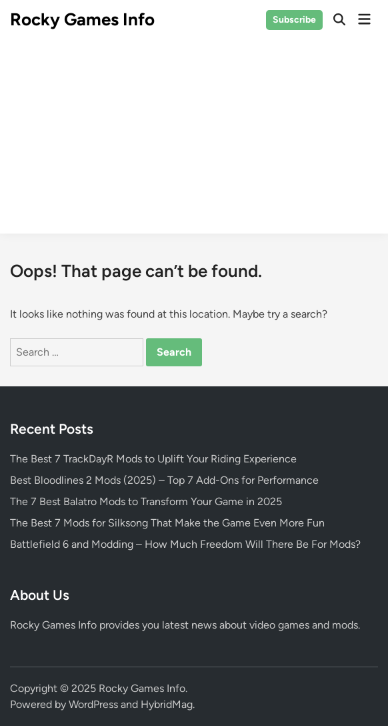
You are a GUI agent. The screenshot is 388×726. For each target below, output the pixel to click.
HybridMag (167, 704)
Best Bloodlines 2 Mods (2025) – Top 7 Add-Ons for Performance (164, 480)
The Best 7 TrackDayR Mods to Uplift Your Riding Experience (153, 458)
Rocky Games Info (82, 19)
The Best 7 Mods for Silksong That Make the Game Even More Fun (167, 522)
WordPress (93, 704)
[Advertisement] (194, 140)
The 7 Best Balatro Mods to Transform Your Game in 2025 (146, 501)
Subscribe (294, 19)
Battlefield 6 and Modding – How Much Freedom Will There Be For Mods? (185, 544)
